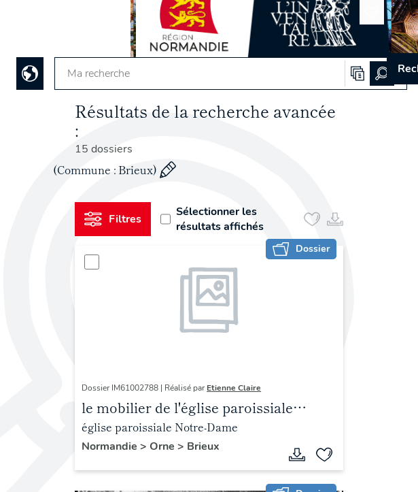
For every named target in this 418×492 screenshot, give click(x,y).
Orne (163, 446)
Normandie (111, 446)
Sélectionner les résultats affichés (212, 219)
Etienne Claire (234, 387)
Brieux (203, 446)
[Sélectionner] (91, 262)
